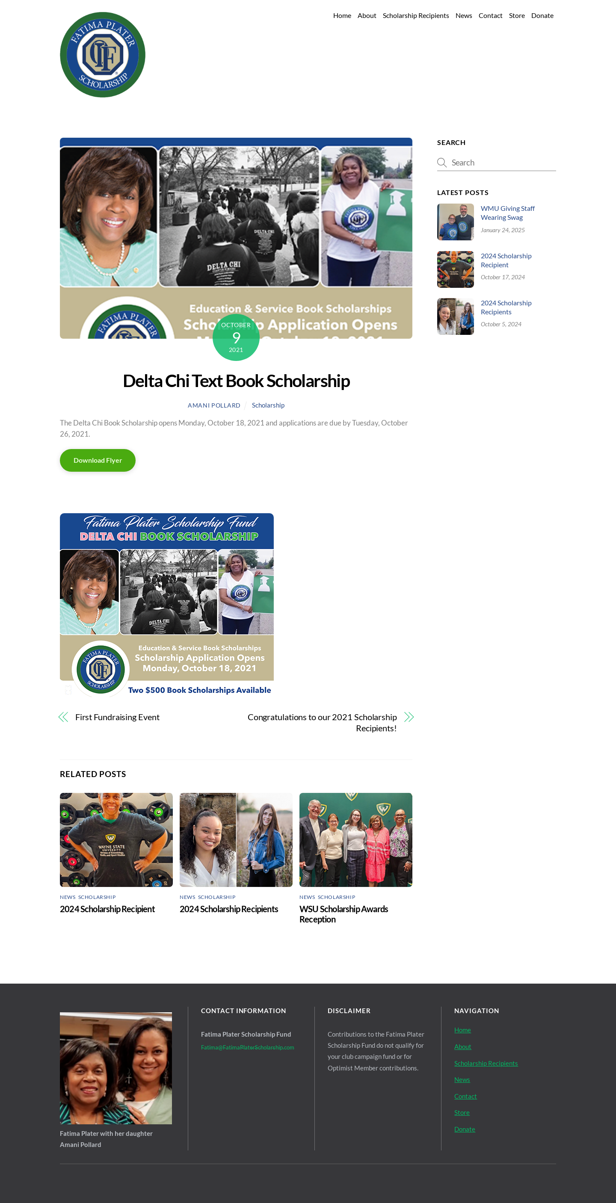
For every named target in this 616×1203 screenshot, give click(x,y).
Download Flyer (98, 460)
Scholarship (268, 405)
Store (517, 15)
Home (342, 15)
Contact (491, 15)
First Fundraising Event (117, 717)
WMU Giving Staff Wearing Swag (508, 212)
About (367, 15)
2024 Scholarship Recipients (229, 909)
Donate (542, 15)
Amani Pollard (214, 405)
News (464, 15)
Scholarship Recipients (416, 15)
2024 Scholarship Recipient (107, 909)
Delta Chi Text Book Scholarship (236, 380)
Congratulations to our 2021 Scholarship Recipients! (322, 722)
